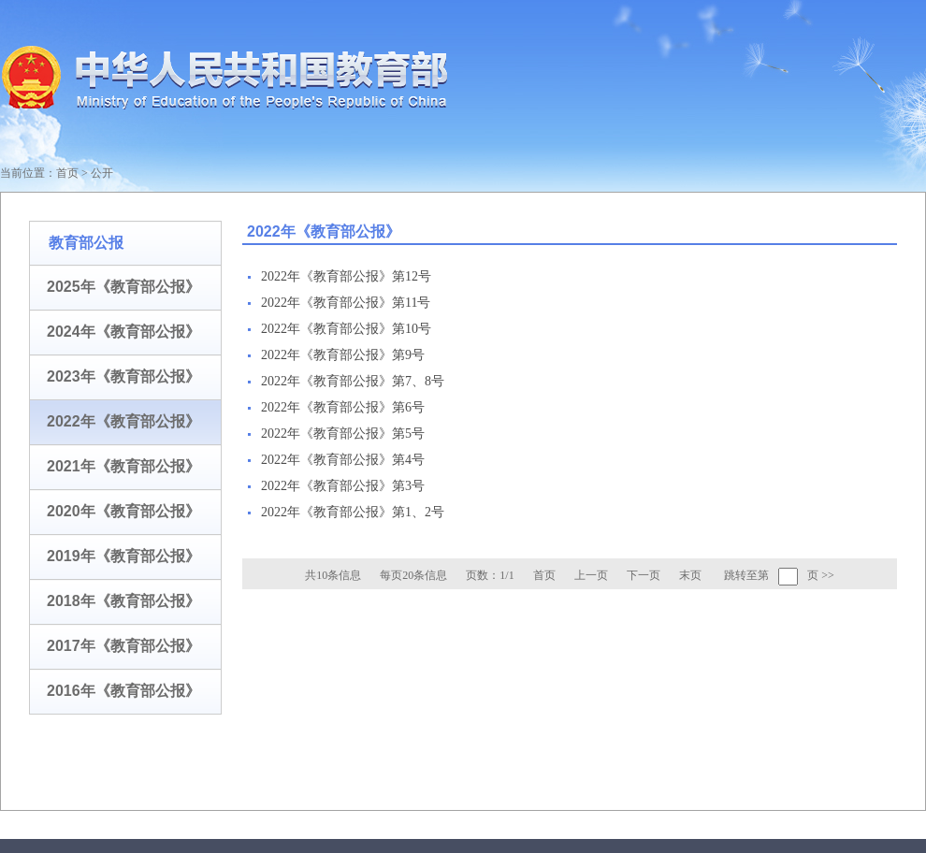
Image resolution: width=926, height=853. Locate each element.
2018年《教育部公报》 (123, 601)
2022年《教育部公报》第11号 (345, 303)
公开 (102, 173)
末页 (690, 575)
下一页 (643, 575)
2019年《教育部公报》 (123, 556)
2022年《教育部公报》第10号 (346, 329)
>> (827, 575)
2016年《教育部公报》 (123, 691)
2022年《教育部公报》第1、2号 (352, 512)
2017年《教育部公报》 (123, 646)
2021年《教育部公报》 (123, 466)
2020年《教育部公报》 (123, 511)
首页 (67, 173)
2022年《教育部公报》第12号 (346, 276)
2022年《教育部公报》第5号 (343, 433)
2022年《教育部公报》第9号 (343, 355)
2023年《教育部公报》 (123, 376)
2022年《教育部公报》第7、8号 (352, 381)
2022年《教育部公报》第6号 (343, 407)
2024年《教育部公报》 (123, 332)
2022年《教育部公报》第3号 (343, 486)
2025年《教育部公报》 (123, 287)
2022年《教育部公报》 (123, 421)
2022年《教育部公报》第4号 (343, 460)
